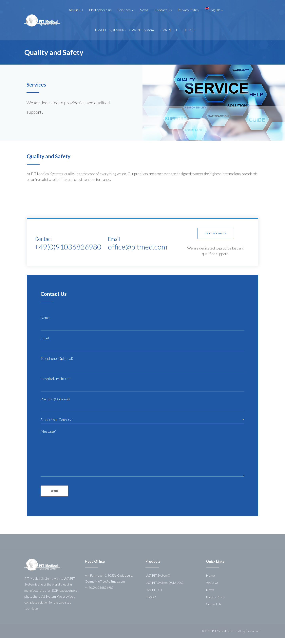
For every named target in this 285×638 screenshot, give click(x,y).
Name (46, 317)
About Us (212, 582)
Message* (48, 431)
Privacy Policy (215, 597)
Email (45, 338)
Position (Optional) (55, 399)
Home (210, 575)
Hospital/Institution (57, 378)
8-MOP (150, 597)
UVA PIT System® (157, 575)
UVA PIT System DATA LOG (164, 582)
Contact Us (213, 604)
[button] (216, 233)
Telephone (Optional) (57, 358)
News (210, 590)
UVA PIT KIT (153, 590)
